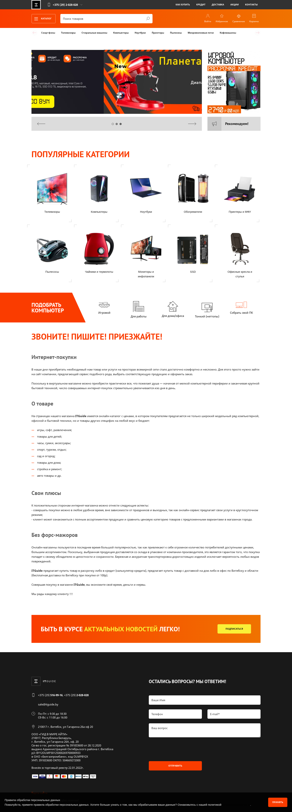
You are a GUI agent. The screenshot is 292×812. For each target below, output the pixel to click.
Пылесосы (176, 32)
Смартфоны (48, 32)
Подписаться (234, 628)
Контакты (251, 4)
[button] (113, 124)
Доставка (218, 4)
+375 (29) (50, 695)
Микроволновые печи (201, 32)
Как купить (183, 4)
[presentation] (41, 123)
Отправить (175, 765)
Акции (234, 4)
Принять (277, 802)
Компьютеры (121, 32)
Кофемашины (228, 32)
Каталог (42, 19)
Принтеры (158, 32)
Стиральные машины (94, 32)
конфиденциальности (236, 804)
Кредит (200, 4)
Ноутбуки (140, 32)
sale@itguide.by (48, 704)
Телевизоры (68, 32)
